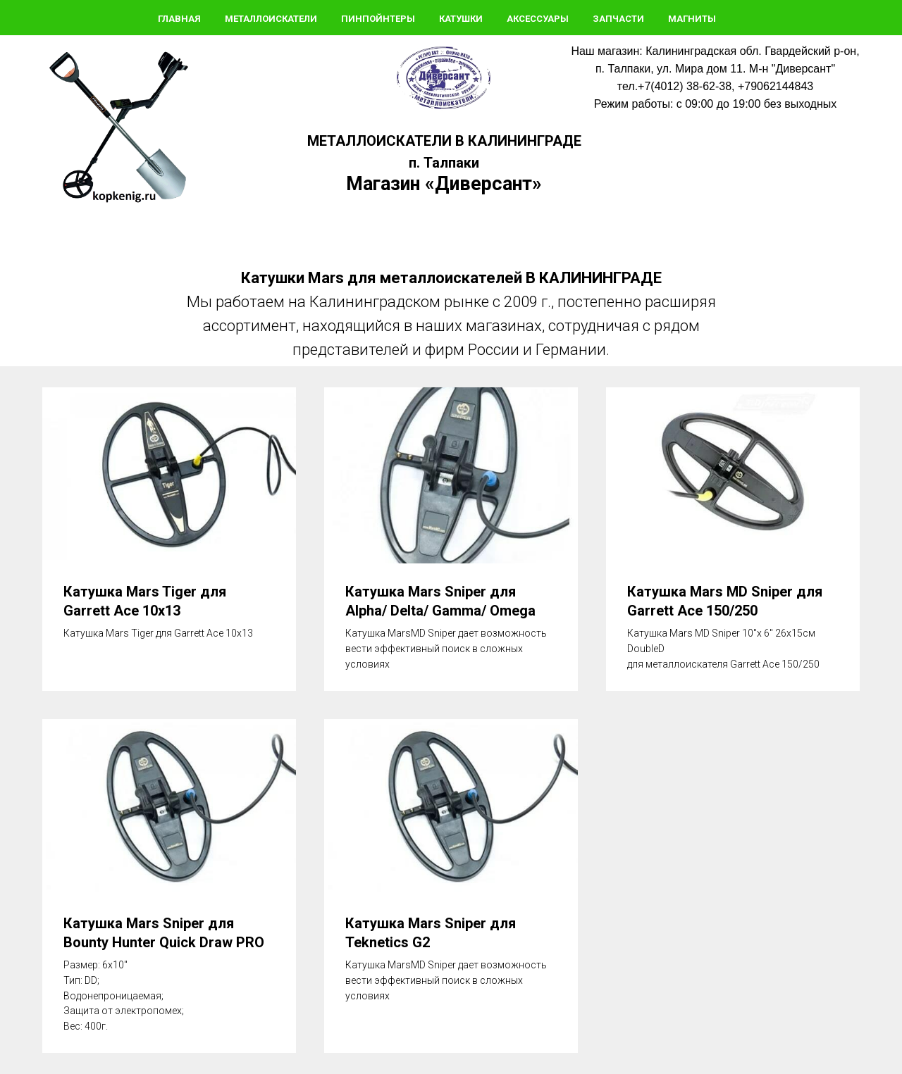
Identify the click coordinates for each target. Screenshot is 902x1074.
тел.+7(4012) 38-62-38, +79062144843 (715, 86)
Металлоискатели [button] (271, 18)
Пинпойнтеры (378, 18)
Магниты (692, 18)
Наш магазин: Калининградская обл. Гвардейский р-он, (715, 51)
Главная (179, 18)
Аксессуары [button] (538, 18)
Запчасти (618, 18)
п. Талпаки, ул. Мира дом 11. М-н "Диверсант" (715, 69)
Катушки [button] (461, 18)
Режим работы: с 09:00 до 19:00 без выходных (715, 104)
